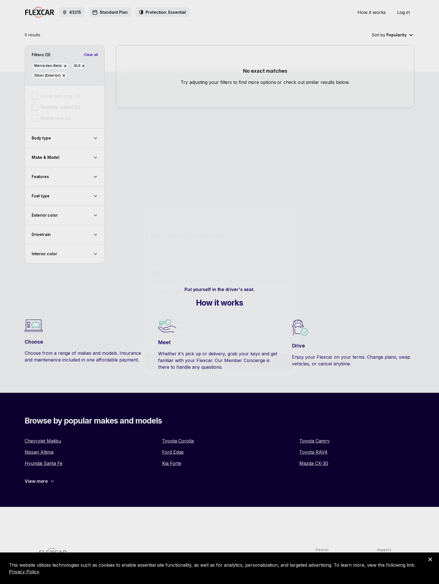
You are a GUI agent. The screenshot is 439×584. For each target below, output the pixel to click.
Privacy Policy (229, 323)
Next (219, 365)
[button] (278, 272)
